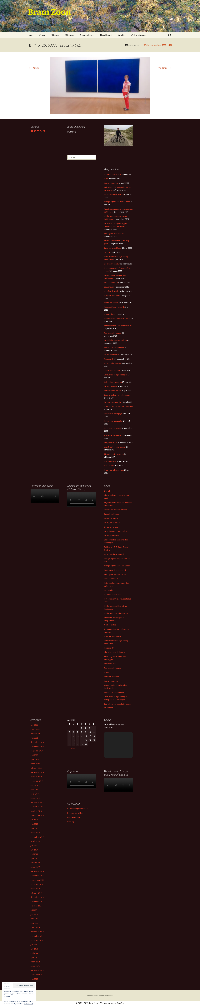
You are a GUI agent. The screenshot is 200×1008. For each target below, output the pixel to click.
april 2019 (34, 794)
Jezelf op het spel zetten (114, 447)
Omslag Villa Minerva (112, 363)
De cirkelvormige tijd (112, 402)
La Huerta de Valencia (113, 382)
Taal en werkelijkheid (112, 333)
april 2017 (34, 858)
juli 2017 (34, 845)
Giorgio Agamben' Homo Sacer (117, 565)
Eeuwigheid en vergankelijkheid (117, 395)
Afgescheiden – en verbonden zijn (118, 325)
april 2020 (34, 759)
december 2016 (37, 871)
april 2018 (34, 828)
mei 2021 (34, 738)
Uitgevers (69, 35)
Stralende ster (110, 663)
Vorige (33, 67)
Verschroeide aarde (112, 390)
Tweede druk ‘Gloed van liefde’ (117, 318)
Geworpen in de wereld (114, 194)
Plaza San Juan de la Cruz (114, 652)
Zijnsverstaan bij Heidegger (115, 375)
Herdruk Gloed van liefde (114, 307)
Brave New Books (111, 514)
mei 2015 (34, 918)
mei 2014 (34, 953)
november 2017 (37, 837)
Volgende (165, 67)
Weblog (42, 35)
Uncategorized (73, 817)
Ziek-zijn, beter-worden (114, 454)
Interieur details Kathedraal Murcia (118, 406)
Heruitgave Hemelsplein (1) (115, 570)
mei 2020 (34, 755)
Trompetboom (110, 314)
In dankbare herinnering (114, 470)
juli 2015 (34, 910)
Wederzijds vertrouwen (114, 347)
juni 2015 (34, 914)
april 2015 (34, 923)
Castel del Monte (111, 302)
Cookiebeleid (28, 1004)
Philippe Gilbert (110, 442)
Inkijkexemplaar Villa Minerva (116, 613)
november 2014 (37, 936)
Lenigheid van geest (112, 428)
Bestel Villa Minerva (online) (115, 340)
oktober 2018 (36, 811)
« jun (73, 748)
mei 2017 (34, 854)
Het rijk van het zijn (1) (113, 421)
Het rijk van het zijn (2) (113, 413)
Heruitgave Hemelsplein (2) (115, 574)
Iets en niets (109, 590)
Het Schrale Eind (111, 282)
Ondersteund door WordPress (100, 995)
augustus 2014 (36, 940)
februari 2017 (36, 862)
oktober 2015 (36, 906)
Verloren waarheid (111, 676)
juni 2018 (34, 819)
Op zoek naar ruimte (112, 295)
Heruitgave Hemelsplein (114, 233)
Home (30, 35)
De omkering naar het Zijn (77, 808)
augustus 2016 (36, 884)
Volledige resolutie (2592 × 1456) (158, 45)
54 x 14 (107, 252)
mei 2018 (34, 824)
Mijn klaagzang (110, 461)
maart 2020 (35, 763)
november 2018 (37, 806)
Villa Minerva (109, 465)
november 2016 (37, 875)
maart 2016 (35, 888)
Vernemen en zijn (111, 183)
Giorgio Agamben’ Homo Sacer (117, 201)
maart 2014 (35, 961)
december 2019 (37, 772)
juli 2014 (34, 944)
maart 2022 (35, 729)
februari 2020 (36, 768)
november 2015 (37, 901)
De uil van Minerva (111, 354)
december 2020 (37, 742)
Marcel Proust (106, 35)
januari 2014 (35, 966)
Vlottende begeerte (112, 435)
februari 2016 (36, 893)
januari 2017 (35, 867)
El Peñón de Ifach (111, 291)
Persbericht (109, 359)
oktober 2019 (36, 776)
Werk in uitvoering (139, 35)
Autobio (121, 35)
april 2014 (34, 957)
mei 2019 (34, 789)
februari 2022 (36, 733)
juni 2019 (34, 785)
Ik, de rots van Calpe (112, 174)
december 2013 (37, 970)
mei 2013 (34, 979)
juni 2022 (34, 725)
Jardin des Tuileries (112, 370)
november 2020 (37, 746)
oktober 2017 (36, 841)
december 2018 (37, 802)
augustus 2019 (36, 781)
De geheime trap (111, 527)
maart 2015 (35, 927)
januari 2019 (35, 798)
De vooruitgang (110, 386)
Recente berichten (75, 813)
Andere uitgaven (87, 35)
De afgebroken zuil (112, 264)
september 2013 (37, 974)
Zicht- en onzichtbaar (113, 248)
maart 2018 (35, 832)
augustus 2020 (36, 751)
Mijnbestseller (110, 625)
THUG (106, 178)
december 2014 (37, 931)
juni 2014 (34, 949)
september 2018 (37, 815)
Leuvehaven (109, 287)
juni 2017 (34, 850)
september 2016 (37, 880)
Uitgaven (55, 35)
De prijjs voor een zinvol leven (116, 531)
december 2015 (37, 897)
